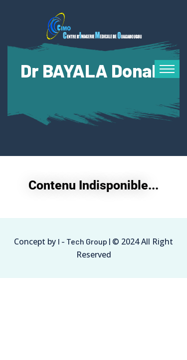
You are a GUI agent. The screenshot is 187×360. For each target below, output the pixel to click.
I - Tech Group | (84, 241)
